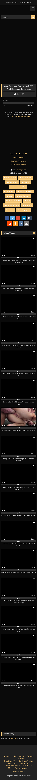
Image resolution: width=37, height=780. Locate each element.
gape (27, 200)
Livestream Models (13, 766)
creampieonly (21, 170)
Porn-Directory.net (21, 768)
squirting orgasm (24, 210)
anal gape (26, 182)
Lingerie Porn (24, 763)
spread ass (27, 205)
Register (28, 2)
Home (8, 756)
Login (21, 2)
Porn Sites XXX (9, 761)
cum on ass (8, 191)
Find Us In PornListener (18, 161)
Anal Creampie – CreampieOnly (20, 116)
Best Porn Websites (26, 761)
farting (9, 196)
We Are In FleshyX (18, 157)
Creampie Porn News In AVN (18, 154)
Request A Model (19, 771)
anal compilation (26, 177)
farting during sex (23, 196)
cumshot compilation (24, 191)
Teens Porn (12, 763)
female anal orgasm (13, 200)
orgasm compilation (12, 205)
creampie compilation (18, 187)
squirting (9, 210)
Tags (31, 756)
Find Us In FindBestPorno (18, 164)
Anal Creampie (10, 177)
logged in (13, 738)
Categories (20, 756)
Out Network (19, 758)
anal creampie (12, 182)
